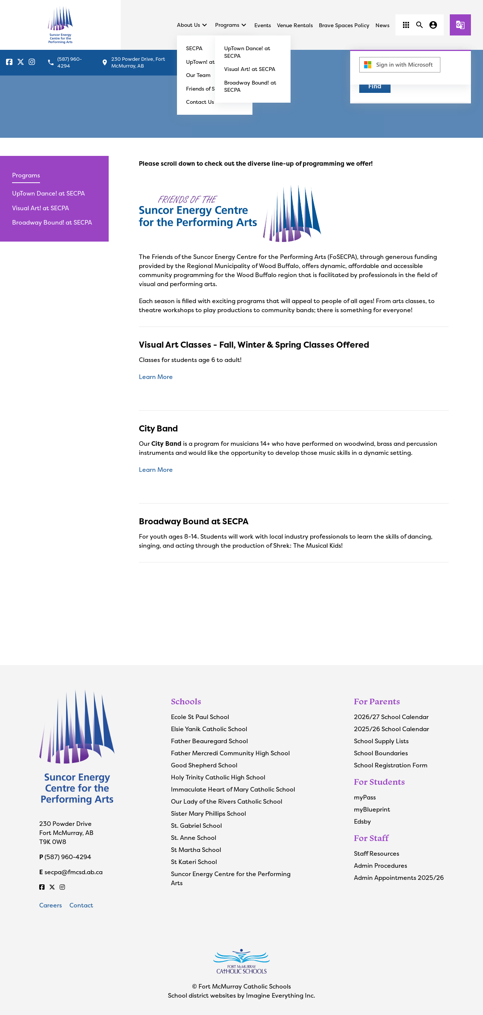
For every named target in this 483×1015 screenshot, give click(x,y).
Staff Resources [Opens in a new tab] (376, 853)
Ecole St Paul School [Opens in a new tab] (200, 717)
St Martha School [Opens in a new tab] (196, 850)
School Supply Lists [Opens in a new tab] (381, 741)
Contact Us (200, 101)
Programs (231, 24)
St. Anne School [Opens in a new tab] (193, 837)
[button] (406, 24)
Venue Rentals (295, 25)
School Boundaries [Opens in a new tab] (381, 753)
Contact (81, 905)
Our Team (198, 75)
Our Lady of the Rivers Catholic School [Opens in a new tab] (226, 801)
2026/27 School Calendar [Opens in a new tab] (391, 717)
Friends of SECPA (207, 88)
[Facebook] (9, 62)
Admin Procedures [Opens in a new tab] (380, 865)
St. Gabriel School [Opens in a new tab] (196, 825)
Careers (50, 905)
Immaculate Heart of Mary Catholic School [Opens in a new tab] (233, 789)
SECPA (194, 48)
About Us (193, 24)
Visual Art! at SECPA (249, 68)
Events (262, 25)
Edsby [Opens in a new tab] (362, 821)
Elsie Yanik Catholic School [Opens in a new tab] (209, 729)
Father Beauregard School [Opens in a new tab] (209, 741)
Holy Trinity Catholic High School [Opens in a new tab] (218, 777)
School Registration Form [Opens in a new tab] (391, 765)
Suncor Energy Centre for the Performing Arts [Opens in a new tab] (231, 878)
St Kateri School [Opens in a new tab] (194, 862)
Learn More (156, 377)
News (382, 25)
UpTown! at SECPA (209, 61)
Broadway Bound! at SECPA (52, 222)
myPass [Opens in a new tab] (365, 797)
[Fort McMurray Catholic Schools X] (20, 62)
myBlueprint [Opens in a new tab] (372, 809)
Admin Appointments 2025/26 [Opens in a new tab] (399, 877)
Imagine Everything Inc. (280, 995)
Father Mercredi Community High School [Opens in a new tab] (230, 753)
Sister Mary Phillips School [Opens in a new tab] (208, 813)
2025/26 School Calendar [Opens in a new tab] (391, 729)
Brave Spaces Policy (344, 25)
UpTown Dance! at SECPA (48, 193)
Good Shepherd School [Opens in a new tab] (204, 765)
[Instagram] (32, 62)
